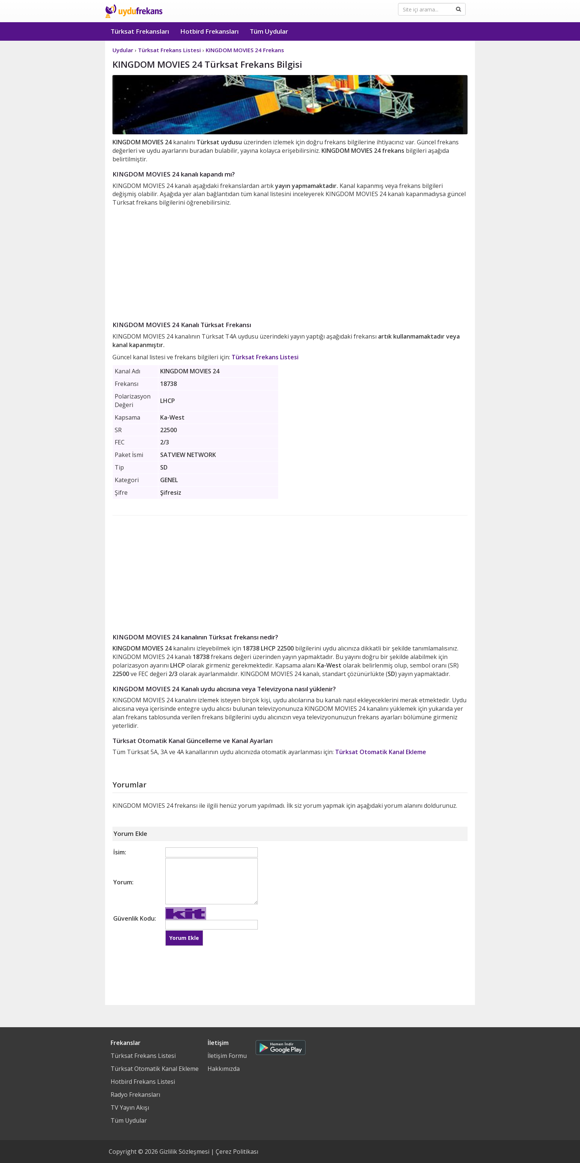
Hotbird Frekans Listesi (143, 1082)
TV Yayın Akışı (130, 1107)
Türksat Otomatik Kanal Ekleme (380, 752)
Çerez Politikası (237, 1151)
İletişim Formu (227, 1056)
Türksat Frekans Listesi (265, 357)
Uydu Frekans (133, 11)
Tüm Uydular (269, 31)
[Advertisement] (290, 262)
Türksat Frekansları (140, 31)
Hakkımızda (224, 1069)
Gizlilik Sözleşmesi (184, 1151)
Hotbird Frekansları (209, 31)
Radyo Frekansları (135, 1094)
